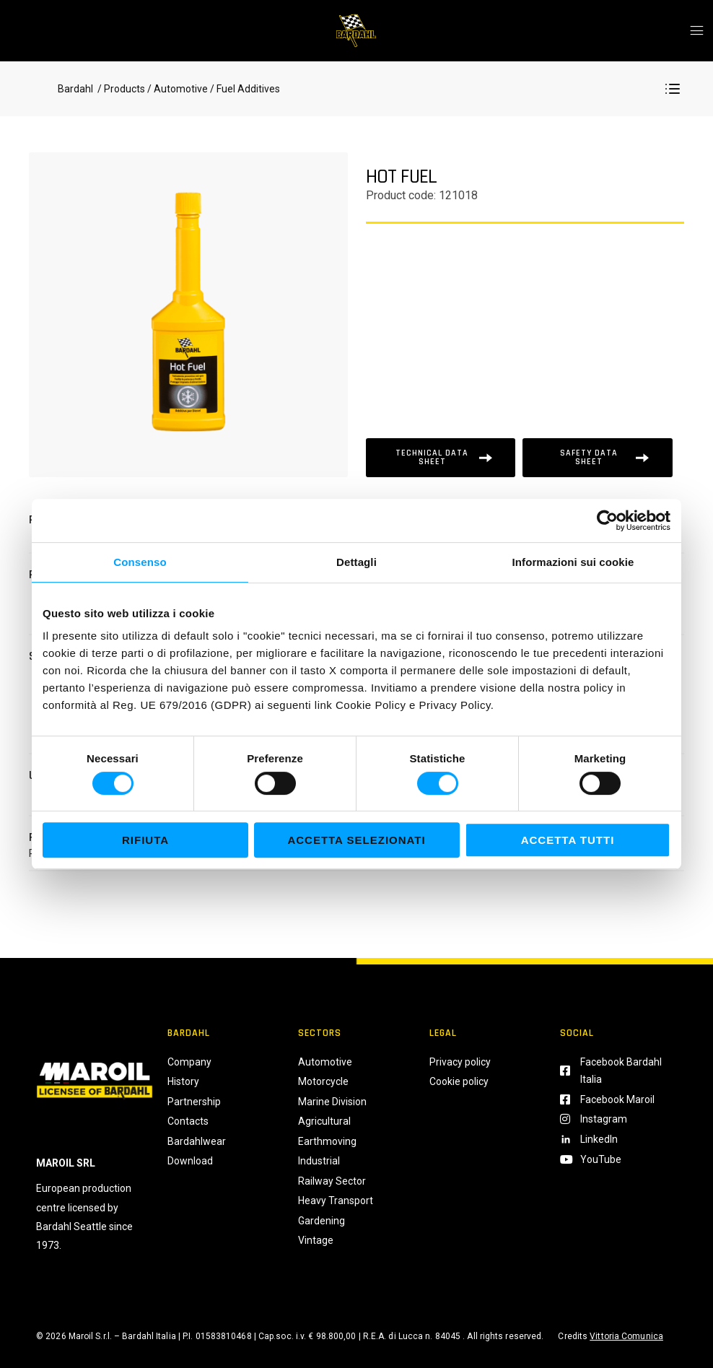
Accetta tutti (568, 840)
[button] (672, 88)
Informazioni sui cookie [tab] (573, 562)
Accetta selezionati (356, 840)
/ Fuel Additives (244, 89)
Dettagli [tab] (356, 562)
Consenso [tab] (139, 562)
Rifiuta (145, 840)
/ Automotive (177, 89)
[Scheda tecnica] (441, 457)
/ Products (120, 89)
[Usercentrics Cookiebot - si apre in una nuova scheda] (607, 520)
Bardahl (75, 89)
